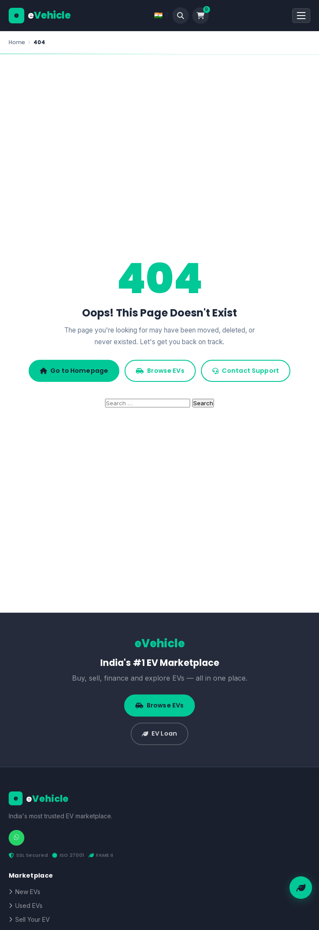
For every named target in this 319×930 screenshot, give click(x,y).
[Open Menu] (301, 15)
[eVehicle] (39, 15)
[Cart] (200, 15)
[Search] (180, 15)
